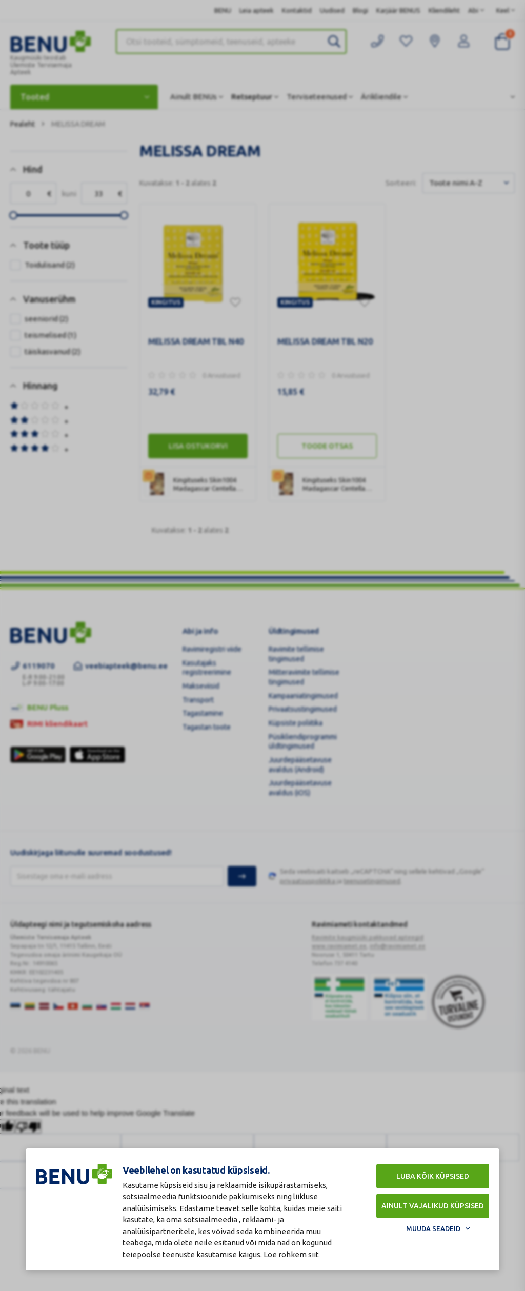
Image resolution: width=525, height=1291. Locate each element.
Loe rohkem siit (291, 1254)
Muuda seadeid (433, 1228)
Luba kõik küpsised (432, 1176)
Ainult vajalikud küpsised (432, 1206)
